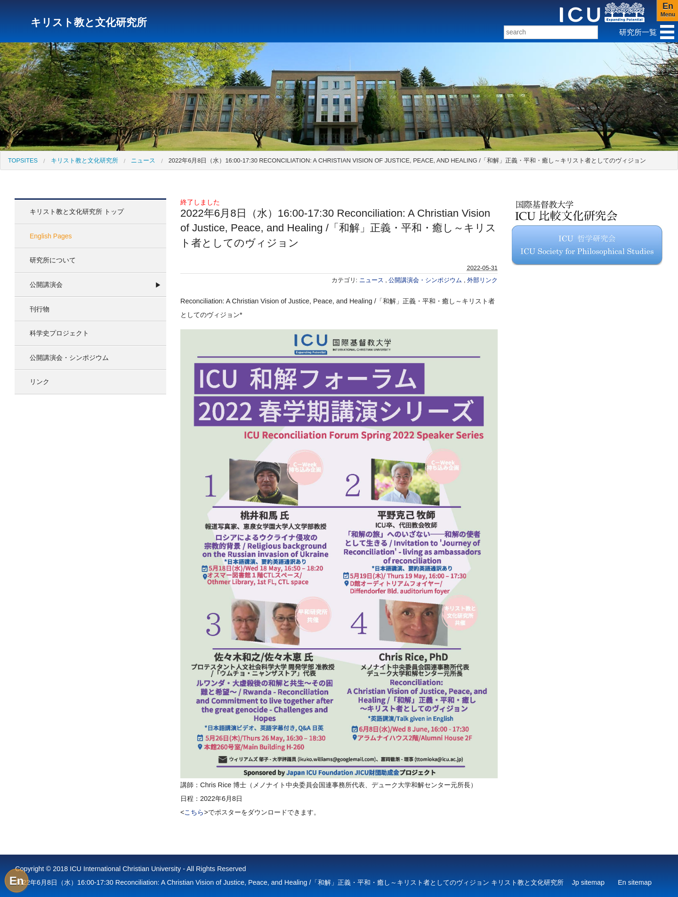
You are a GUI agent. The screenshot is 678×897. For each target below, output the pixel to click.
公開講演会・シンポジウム (69, 357)
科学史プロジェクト (59, 333)
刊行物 (39, 309)
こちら (194, 812)
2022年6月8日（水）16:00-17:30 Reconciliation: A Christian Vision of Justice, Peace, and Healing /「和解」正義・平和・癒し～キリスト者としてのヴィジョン (407, 160)
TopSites (23, 160)
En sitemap (635, 882)
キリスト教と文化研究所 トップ (77, 211)
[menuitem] (23, 160)
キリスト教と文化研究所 (84, 160)
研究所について (53, 260)
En (16, 880)
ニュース (143, 160)
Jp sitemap (588, 882)
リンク (39, 381)
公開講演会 (46, 284)
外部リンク (482, 280)
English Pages (51, 236)
